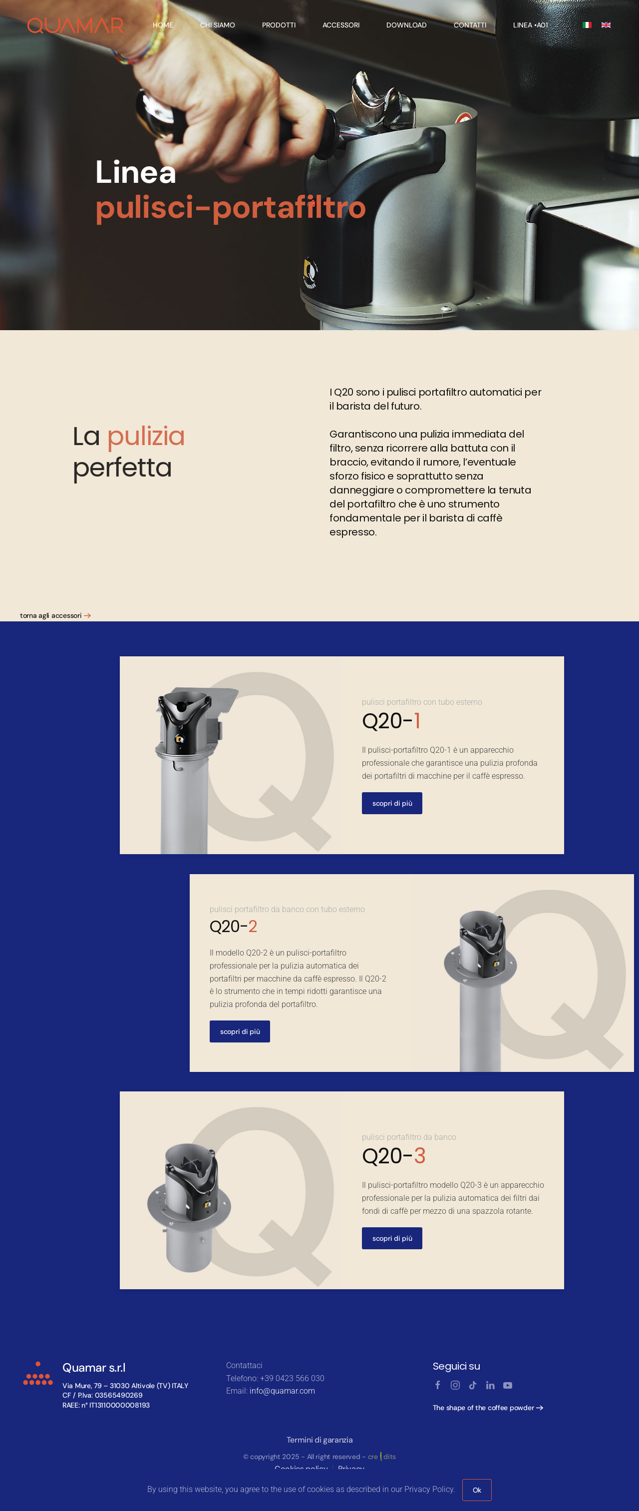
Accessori (340, 24)
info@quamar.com (282, 1391)
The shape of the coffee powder (483, 1407)
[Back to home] (76, 25)
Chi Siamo (217, 24)
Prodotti (279, 24)
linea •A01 (530, 24)
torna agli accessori (50, 615)
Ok (477, 1490)
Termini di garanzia (320, 1440)
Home (163, 24)
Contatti (470, 24)
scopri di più (392, 803)
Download (406, 24)
